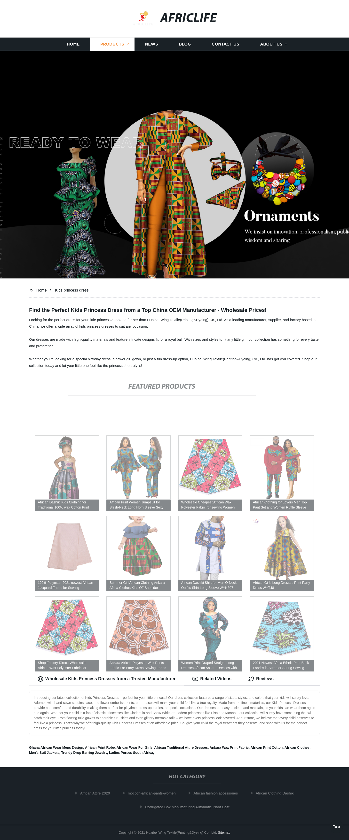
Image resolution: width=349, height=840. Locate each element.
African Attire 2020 (98, 793)
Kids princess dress (72, 290)
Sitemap (224, 832)
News (151, 44)
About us (271, 44)
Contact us (225, 44)
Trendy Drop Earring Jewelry (84, 753)
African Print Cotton (266, 747)
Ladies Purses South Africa (131, 753)
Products (112, 44)
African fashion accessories (218, 793)
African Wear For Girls (134, 747)
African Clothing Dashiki (278, 793)
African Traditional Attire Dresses (181, 747)
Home (73, 44)
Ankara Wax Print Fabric (229, 747)
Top (336, 827)
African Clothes (297, 747)
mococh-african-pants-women (155, 793)
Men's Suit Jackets (44, 753)
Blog (185, 44)
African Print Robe (100, 747)
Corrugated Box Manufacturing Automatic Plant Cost (190, 807)
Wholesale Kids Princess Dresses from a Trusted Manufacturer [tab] (106, 679)
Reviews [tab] (261, 679)
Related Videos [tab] (211, 679)
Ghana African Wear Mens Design (56, 747)
